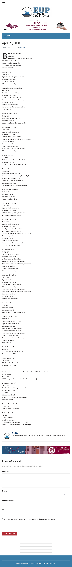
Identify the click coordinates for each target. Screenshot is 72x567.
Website (5, 510)
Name (4, 491)
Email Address (8, 500)
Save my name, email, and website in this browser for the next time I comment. (29, 519)
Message (5, 471)
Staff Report (23, 47)
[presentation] (15, 526)
